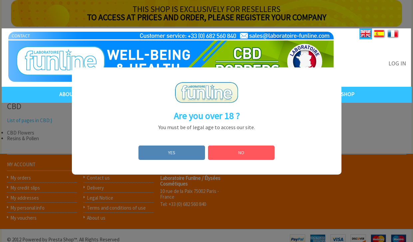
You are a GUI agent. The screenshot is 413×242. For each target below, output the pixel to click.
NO (241, 153)
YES (171, 153)
